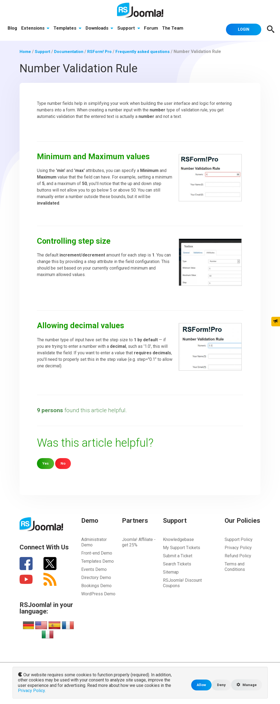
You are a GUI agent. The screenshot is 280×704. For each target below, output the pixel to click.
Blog (12, 29)
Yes (45, 463)
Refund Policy (238, 555)
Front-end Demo (96, 552)
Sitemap (171, 571)
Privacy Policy (238, 547)
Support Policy (239, 539)
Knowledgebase (178, 539)
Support (130, 29)
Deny (219, 685)
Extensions (36, 29)
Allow (199, 685)
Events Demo (94, 569)
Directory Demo (96, 577)
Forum (153, 29)
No (63, 463)
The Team (175, 29)
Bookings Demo (96, 585)
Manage (246, 685)
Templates (68, 29)
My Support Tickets (181, 547)
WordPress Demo (98, 593)
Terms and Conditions (235, 566)
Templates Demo (97, 561)
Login (241, 28)
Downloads (101, 29)
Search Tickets (177, 563)
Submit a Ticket (177, 555)
